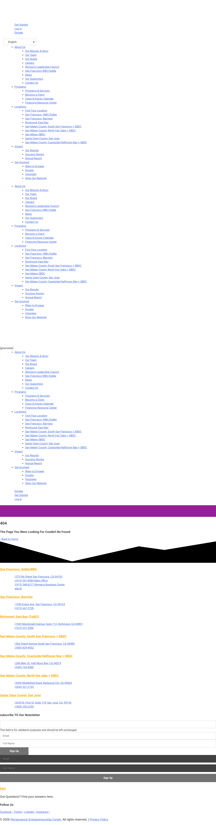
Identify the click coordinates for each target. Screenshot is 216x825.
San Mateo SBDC (35, 273)
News (28, 214)
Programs (20, 86)
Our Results (32, 289)
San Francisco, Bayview (39, 257)
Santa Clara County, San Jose (42, 277)
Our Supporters (34, 218)
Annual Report (33, 297)
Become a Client (34, 233)
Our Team (31, 194)
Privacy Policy (99, 819)
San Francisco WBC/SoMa (40, 210)
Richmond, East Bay (36, 261)
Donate (29, 309)
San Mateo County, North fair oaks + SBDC (29, 675)
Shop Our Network (36, 317)
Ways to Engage (34, 305)
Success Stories (34, 293)
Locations (20, 106)
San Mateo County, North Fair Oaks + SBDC (50, 269)
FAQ (3, 789)
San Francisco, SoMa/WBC (18, 569)
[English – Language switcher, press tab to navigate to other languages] (19, 42)
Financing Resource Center (41, 241)
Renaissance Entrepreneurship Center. (36, 819)
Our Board (31, 198)
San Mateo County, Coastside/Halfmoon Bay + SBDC (56, 281)
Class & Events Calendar (39, 237)
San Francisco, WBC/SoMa (41, 253)
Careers (29, 202)
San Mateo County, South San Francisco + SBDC (53, 265)
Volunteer (30, 313)
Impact (19, 146)
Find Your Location (36, 249)
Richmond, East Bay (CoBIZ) (19, 617)
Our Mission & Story (36, 190)
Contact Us (31, 222)
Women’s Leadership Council (42, 206)
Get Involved (22, 162)
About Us (20, 47)
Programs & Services (37, 230)
